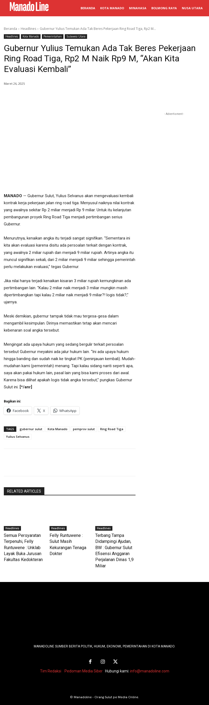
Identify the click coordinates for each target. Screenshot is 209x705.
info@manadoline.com (149, 661)
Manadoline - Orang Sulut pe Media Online (106, 687)
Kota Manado (31, 36)
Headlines (28, 28)
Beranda (10, 28)
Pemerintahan (52, 36)
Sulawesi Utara (76, 36)
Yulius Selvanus (17, 437)
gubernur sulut (31, 429)
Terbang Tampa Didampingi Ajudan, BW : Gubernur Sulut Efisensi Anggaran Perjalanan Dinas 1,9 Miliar (114, 546)
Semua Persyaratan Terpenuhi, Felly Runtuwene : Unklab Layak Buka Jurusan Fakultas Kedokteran (20, 546)
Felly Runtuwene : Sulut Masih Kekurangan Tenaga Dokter (67, 540)
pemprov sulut (84, 429)
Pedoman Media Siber (83, 661)
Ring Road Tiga (111, 429)
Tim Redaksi (50, 661)
